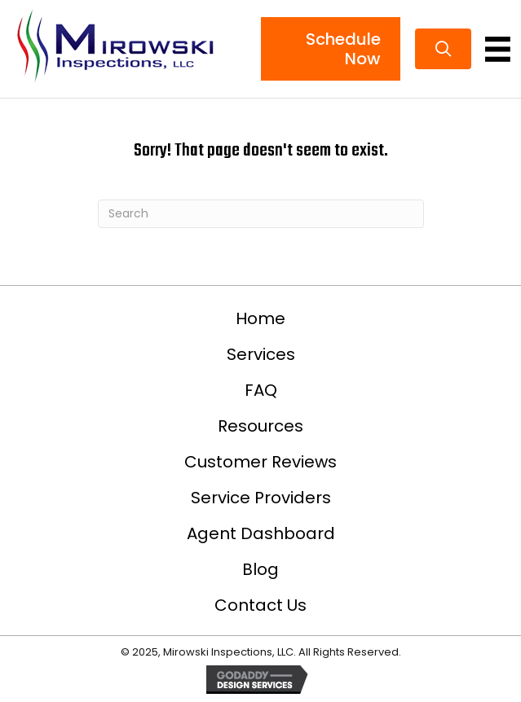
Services (261, 354)
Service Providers (261, 497)
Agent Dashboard (261, 533)
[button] (443, 49)
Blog (260, 569)
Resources (260, 426)
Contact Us (260, 605)
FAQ (261, 390)
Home (260, 318)
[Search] (261, 214)
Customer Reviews (260, 461)
